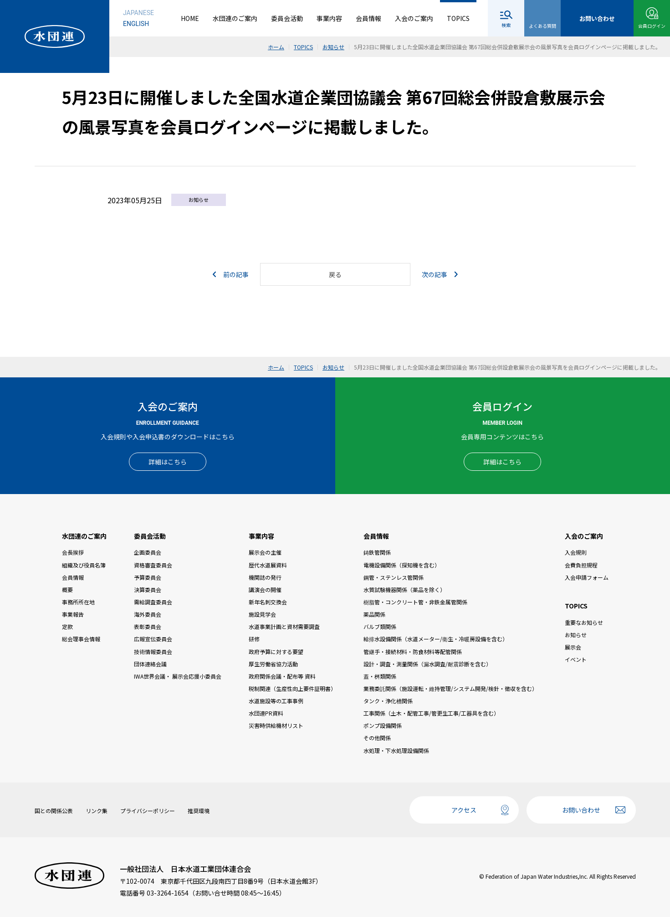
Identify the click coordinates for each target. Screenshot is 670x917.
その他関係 (377, 738)
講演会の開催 (265, 589)
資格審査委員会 (153, 565)
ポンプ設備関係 (382, 725)
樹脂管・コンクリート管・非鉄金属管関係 (415, 602)
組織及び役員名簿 (84, 565)
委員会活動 (287, 18)
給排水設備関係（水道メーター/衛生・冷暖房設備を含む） (435, 639)
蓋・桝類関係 (379, 676)
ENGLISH (136, 24)
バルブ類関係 (379, 626)
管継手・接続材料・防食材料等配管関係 (412, 651)
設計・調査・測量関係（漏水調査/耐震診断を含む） (427, 664)
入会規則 (576, 552)
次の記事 (440, 274)
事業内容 (329, 18)
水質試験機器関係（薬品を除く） (404, 589)
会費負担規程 (581, 565)
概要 (67, 589)
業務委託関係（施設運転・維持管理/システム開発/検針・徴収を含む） (450, 688)
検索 (506, 24)
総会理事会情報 (81, 639)
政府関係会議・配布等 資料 (282, 676)
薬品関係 (374, 614)
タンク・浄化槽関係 (388, 701)
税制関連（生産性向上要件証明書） (292, 688)
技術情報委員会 (153, 651)
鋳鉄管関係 (377, 552)
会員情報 (368, 18)
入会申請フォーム (587, 577)
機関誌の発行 (265, 577)
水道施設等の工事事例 (276, 701)
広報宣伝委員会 (153, 639)
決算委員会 (147, 589)
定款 (67, 626)
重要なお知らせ (584, 622)
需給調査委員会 (153, 602)
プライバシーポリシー (147, 810)
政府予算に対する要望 (276, 651)
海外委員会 (147, 614)
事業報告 (73, 614)
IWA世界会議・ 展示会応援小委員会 (177, 676)
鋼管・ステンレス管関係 (393, 577)
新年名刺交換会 (268, 602)
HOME (190, 18)
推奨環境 (199, 810)
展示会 (573, 647)
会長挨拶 (73, 552)
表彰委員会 (147, 626)
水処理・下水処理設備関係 (396, 750)
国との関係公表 (54, 810)
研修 (254, 639)
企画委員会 (147, 552)
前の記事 (231, 274)
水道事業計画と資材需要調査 (284, 626)
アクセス (463, 809)
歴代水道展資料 (268, 565)
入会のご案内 (414, 18)
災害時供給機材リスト (276, 725)
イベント (576, 659)
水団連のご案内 (235, 18)
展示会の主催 (265, 552)
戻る (335, 274)
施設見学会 (262, 614)
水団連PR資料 (266, 713)
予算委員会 (147, 577)
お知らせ (576, 635)
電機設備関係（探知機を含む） (401, 565)
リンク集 (96, 810)
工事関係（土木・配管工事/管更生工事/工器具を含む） (431, 713)
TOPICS (458, 18)
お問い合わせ (581, 809)
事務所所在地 (78, 602)
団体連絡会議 (150, 664)
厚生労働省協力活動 (273, 664)
